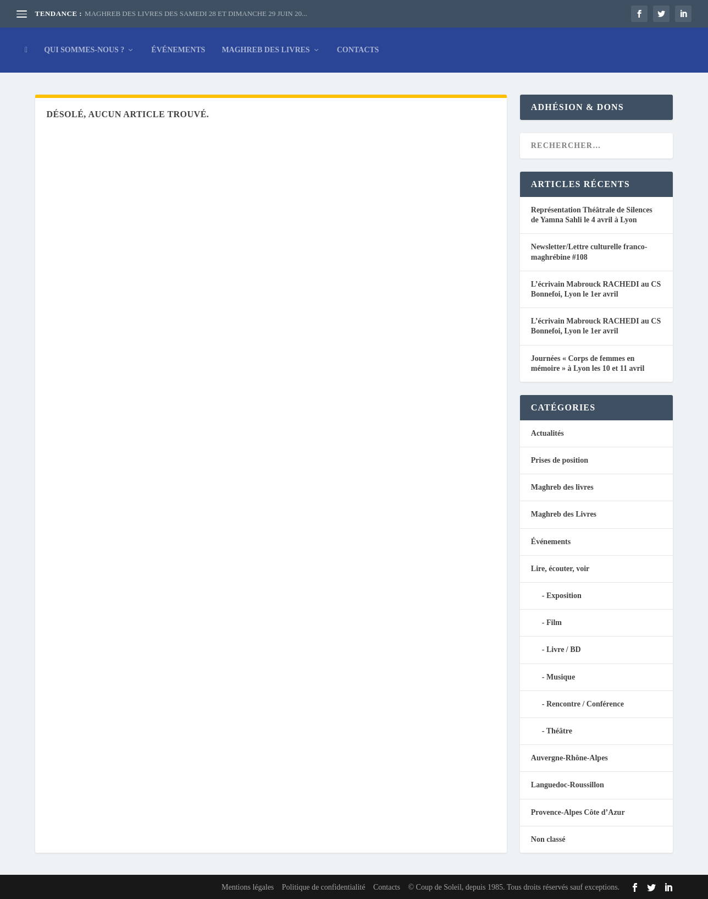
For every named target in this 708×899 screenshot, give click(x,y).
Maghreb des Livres (265, 50)
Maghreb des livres (562, 487)
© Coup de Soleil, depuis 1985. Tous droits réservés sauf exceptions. (514, 887)
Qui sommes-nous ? (84, 50)
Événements (178, 50)
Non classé (548, 839)
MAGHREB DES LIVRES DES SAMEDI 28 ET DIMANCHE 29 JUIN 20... (196, 13)
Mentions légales (248, 887)
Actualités (547, 433)
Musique (560, 677)
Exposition (564, 595)
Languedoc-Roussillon (567, 785)
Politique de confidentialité (324, 887)
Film (554, 622)
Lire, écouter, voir (560, 568)
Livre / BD (563, 649)
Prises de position (559, 460)
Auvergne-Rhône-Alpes (569, 758)
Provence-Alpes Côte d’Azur (578, 812)
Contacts (358, 50)
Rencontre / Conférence (585, 704)
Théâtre (559, 731)
